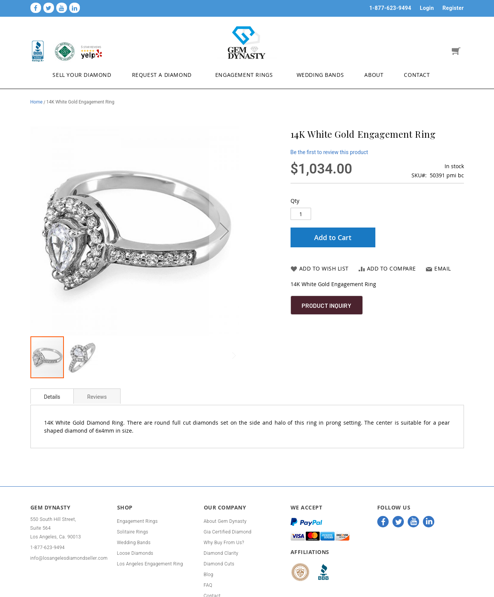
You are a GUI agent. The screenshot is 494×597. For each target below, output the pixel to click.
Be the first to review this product (329, 152)
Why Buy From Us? (224, 542)
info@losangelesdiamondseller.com (69, 558)
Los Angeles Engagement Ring (150, 564)
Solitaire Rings (132, 532)
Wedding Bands (134, 542)
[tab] (52, 396)
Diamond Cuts (219, 564)
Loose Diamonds (135, 553)
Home (36, 102)
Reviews (96, 397)
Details (52, 397)
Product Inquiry (326, 305)
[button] (224, 231)
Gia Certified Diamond (228, 532)
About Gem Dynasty (225, 521)
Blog (208, 574)
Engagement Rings (137, 521)
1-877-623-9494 (390, 8)
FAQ (208, 585)
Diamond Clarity (221, 553)
